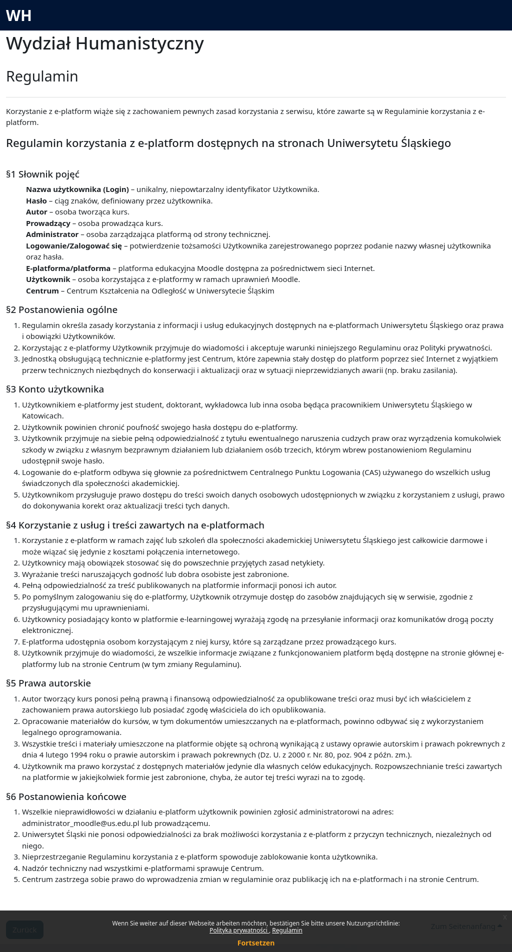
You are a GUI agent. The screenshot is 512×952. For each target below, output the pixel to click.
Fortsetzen (256, 943)
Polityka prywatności (239, 930)
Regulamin (287, 930)
